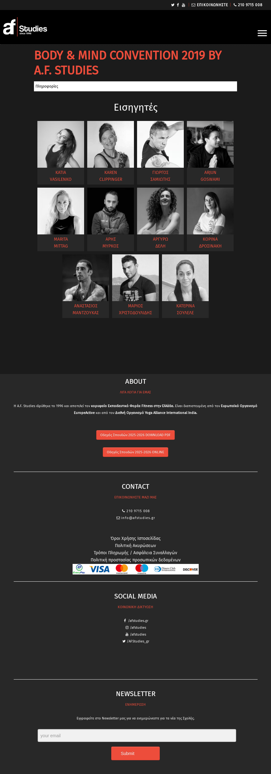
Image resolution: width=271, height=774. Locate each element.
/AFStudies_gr (138, 641)
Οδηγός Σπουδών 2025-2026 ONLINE (135, 452)
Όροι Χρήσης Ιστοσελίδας (136, 538)
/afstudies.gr (138, 621)
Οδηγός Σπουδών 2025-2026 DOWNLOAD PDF (135, 435)
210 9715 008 (250, 5)
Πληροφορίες (47, 86)
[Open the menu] (262, 33)
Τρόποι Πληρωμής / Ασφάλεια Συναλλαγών (135, 552)
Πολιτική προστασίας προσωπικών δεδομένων (136, 560)
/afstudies (138, 628)
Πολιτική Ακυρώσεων (135, 545)
